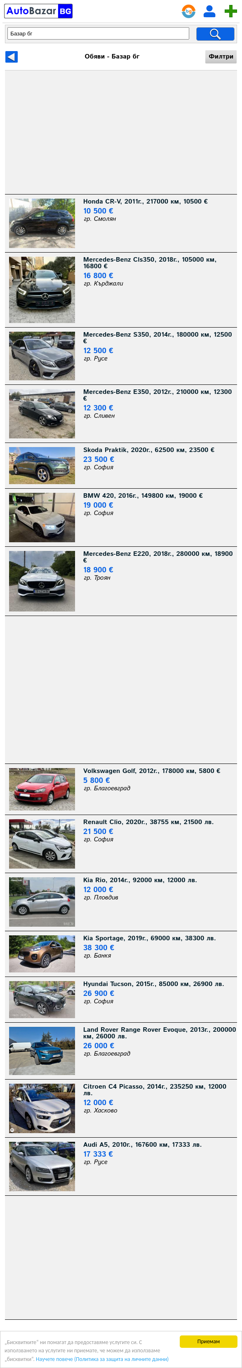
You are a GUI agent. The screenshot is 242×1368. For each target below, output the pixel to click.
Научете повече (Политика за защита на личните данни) (102, 1359)
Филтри (221, 56)
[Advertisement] (121, 132)
